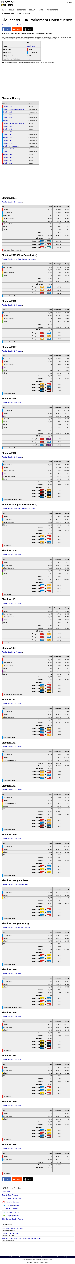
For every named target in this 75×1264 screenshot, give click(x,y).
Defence (16, 1202)
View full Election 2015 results (12, 402)
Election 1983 (7, 140)
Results (32, 10)
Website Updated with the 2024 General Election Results (21, 1238)
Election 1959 (7, 160)
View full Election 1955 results (12, 1148)
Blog (4, 10)
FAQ (65, 1257)
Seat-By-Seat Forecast (10, 1195)
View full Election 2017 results (12, 351)
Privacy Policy (32, 1257)
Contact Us (56, 1257)
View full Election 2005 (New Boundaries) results (18, 508)
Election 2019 (7, 112)
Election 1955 (7, 163)
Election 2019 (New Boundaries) (13, 109)
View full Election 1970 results (12, 973)
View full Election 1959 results (12, 1105)
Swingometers (52, 10)
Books (20, 1257)
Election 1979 (7, 143)
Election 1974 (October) (11, 146)
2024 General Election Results (12, 1219)
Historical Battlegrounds (10, 1233)
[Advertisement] (37, 81)
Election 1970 (7, 151)
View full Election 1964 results (12, 1059)
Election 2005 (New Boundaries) (13, 123)
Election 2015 (7, 117)
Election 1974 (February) (11, 149)
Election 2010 (7, 120)
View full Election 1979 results (12, 838)
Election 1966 (7, 154)
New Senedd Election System (12, 1228)
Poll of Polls (6, 1191)
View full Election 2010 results (12, 457)
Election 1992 (7, 134)
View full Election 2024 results (12, 202)
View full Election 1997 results (12, 652)
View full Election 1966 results (12, 1016)
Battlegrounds (8, 14)
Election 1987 (7, 137)
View (28, 59)
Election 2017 (7, 115)
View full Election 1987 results (12, 747)
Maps (41, 10)
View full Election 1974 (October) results (15, 884)
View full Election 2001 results (12, 603)
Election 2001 (7, 129)
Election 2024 (7, 106)
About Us (11, 1257)
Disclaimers (44, 1257)
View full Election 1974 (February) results (16, 927)
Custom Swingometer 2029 (11, 1198)
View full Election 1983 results (12, 790)
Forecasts (21, 10)
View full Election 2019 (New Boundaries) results (18, 259)
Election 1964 (7, 157)
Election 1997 (7, 132)
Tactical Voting (24, 14)
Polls (11, 10)
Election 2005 (7, 126)
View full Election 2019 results (12, 305)
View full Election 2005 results (12, 554)
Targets (9, 1202)
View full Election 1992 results (12, 703)
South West (31, 46)
